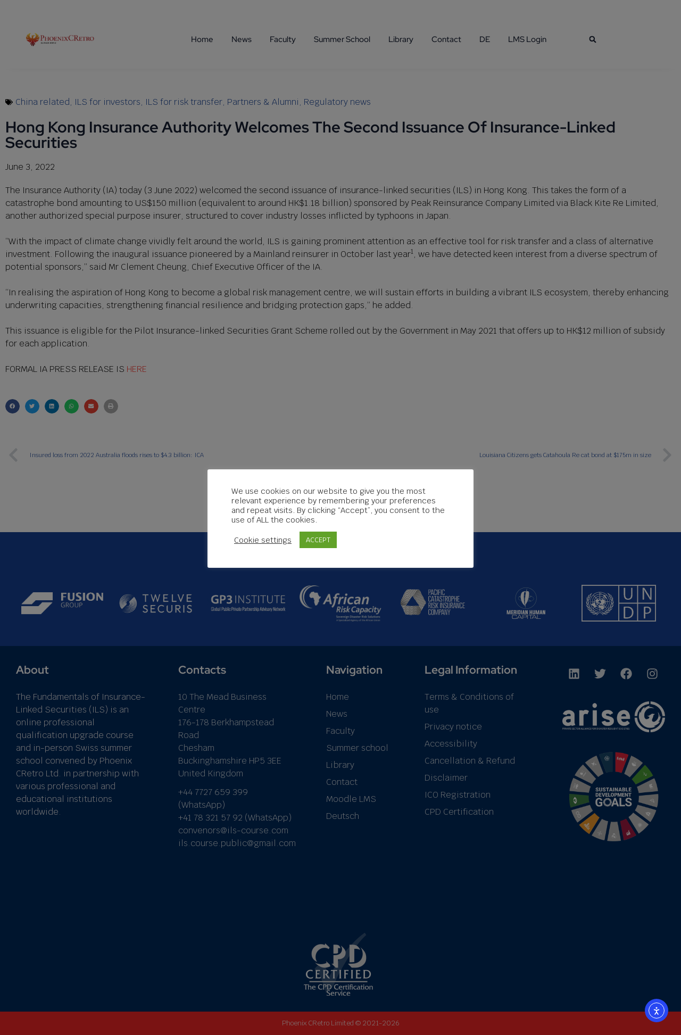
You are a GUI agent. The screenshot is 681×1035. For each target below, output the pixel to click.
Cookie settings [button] (263, 540)
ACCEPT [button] (318, 539)
